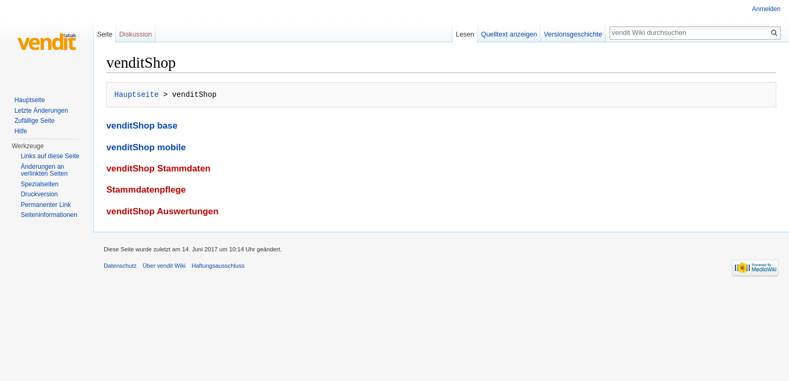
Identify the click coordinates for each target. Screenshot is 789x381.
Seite (104, 34)
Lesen (465, 34)
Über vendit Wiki (163, 265)
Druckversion (39, 194)
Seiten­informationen (49, 215)
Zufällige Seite (34, 120)
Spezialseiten (39, 184)
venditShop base (141, 126)
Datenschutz (120, 265)
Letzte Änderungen (41, 110)
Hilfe (20, 131)
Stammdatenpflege (146, 190)
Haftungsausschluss (218, 265)
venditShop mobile (146, 147)
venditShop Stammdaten (158, 169)
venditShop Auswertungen (162, 211)
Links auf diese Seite (50, 156)
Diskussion (135, 34)
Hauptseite (136, 94)
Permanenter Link (46, 204)
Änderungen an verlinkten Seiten (44, 170)
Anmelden (766, 9)
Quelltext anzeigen (509, 34)
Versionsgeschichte (573, 34)
